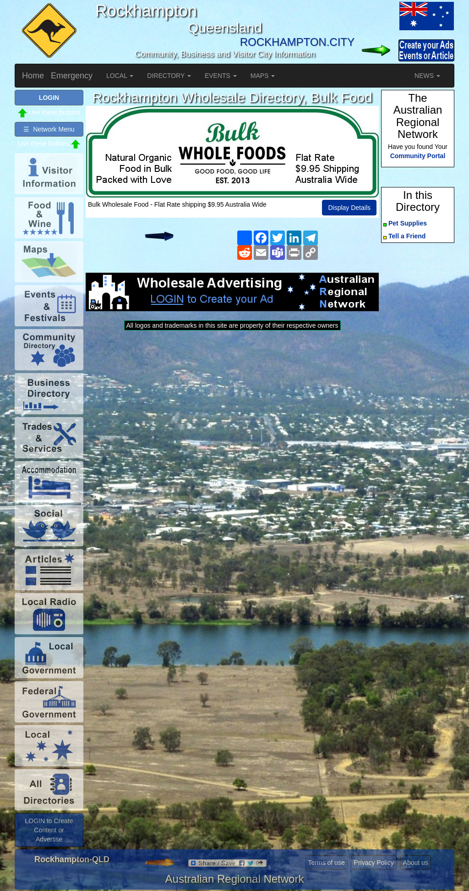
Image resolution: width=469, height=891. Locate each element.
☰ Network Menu (48, 129)
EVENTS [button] (221, 75)
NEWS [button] (427, 75)
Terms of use (326, 862)
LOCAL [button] (119, 75)
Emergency (72, 75)
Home (33, 75)
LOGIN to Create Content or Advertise (49, 830)
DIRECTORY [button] (169, 75)
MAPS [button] (263, 75)
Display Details (349, 207)
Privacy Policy (374, 862)
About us (415, 862)
